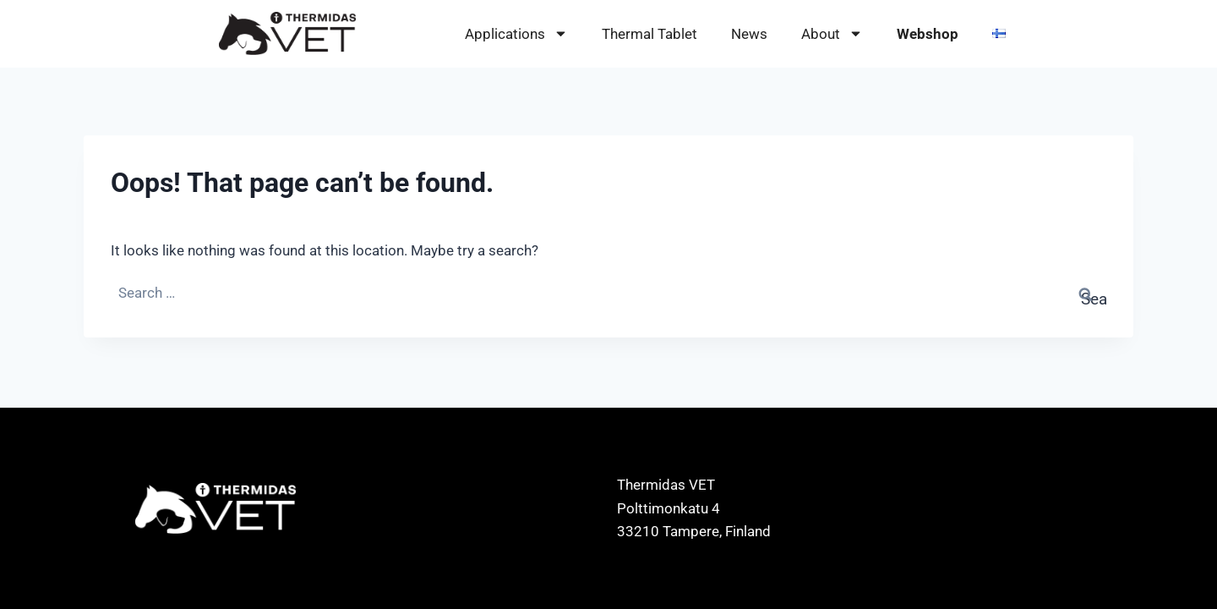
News (749, 33)
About (832, 34)
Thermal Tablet (649, 33)
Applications (516, 34)
